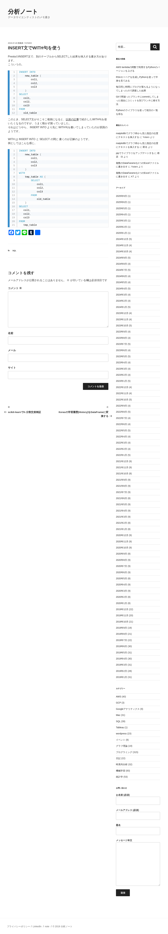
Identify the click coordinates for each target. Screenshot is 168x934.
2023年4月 (121, 362)
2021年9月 (121, 479)
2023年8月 (121, 338)
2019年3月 (121, 664)
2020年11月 (122, 541)
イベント (120, 739)
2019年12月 (122, 609)
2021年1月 (121, 529)
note (47, 926)
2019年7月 (121, 640)
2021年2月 (121, 523)
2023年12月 (122, 313)
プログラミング (124, 752)
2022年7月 (121, 418)
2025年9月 (121, 196)
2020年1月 (121, 603)
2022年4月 (121, 436)
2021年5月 (121, 504)
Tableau (120, 727)
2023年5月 (121, 356)
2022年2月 (121, 449)
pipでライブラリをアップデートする (135, 153)
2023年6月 (121, 350)
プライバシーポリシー (18, 926)
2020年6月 (121, 572)
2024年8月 (121, 263)
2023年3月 (121, 368)
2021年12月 (122, 461)
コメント (15, 288)
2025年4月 (121, 214)
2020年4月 (121, 584)
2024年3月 (121, 294)
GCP (118, 702)
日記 (118, 758)
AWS (118, 696)
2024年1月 (121, 307)
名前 (10, 333)
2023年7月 (121, 344)
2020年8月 (121, 560)
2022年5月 (121, 430)
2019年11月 (122, 615)
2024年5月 (121, 282)
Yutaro (28, 43)
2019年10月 (122, 621)
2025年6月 (121, 202)
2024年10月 (122, 251)
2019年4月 (121, 658)
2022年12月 (122, 387)
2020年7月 (121, 566)
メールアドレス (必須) (138, 814)
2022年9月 (121, 405)
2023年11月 (122, 319)
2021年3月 (121, 516)
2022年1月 (121, 455)
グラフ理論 (122, 746)
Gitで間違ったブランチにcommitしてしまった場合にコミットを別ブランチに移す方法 (138, 100)
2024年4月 (121, 288)
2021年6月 (121, 498)
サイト (12, 367)
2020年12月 (122, 535)
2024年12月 (122, 239)
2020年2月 (121, 597)
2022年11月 (122, 393)
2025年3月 (121, 220)
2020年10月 (122, 547)
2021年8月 (121, 486)
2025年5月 (121, 208)
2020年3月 (121, 591)
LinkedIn (37, 926)
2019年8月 (121, 634)
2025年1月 (121, 233)
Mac (118, 715)
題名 (138, 829)
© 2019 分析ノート (62, 926)
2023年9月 (121, 331)
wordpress (121, 733)
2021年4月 (121, 510)
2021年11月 (122, 467)
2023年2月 (121, 375)
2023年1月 (121, 381)
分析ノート (23, 11)
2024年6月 (121, 276)
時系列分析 (122, 764)
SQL (14, 251)
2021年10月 (122, 473)
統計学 (119, 776)
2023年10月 (122, 325)
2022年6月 (121, 424)
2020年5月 (121, 578)
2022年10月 (122, 399)
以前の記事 (72, 119)
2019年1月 (121, 677)
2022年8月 (121, 411)
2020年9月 (121, 553)
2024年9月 (121, 257)
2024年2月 (121, 300)
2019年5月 (121, 652)
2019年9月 (121, 627)
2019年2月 (121, 671)
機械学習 (120, 770)
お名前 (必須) (138, 799)
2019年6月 (121, 646)
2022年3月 (121, 442)
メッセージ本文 (138, 862)
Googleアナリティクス (128, 709)
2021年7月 (121, 492)
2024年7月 (121, 270)
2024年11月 (122, 245)
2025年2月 (121, 227)
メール (12, 350)
